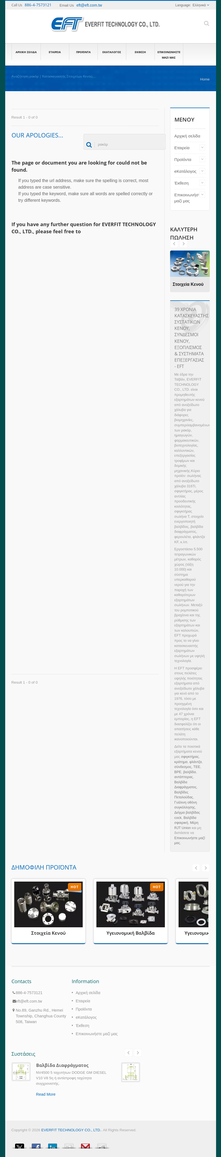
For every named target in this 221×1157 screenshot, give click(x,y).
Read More (46, 1094)
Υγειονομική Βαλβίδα (131, 933)
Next (174, 244)
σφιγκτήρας (190, 757)
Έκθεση (140, 52)
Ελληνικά (199, 5)
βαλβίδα (189, 772)
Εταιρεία (55, 52)
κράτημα (181, 762)
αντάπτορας (183, 777)
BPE (178, 772)
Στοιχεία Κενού (188, 284)
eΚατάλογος (112, 52)
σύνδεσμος (183, 767)
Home (205, 79)
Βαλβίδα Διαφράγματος (62, 1065)
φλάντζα (196, 762)
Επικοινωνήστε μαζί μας (169, 54)
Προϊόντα (83, 52)
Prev (183, 244)
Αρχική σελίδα (26, 52)
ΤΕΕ (196, 767)
